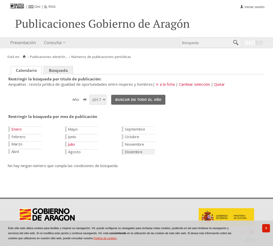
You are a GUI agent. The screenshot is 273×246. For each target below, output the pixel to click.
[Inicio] (24, 56)
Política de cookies (105, 238)
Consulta (53, 42)
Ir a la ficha (165, 84)
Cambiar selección (194, 84)
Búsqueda (58, 70)
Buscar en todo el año (138, 99)
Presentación (23, 42)
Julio (71, 144)
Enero (16, 129)
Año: (76, 99)
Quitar (219, 84)
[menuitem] (24, 42)
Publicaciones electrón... (49, 56)
